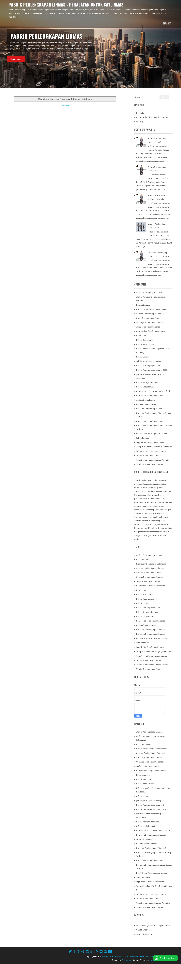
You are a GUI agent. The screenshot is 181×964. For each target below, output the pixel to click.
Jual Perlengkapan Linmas (148, 327)
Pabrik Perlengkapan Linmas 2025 (151, 370)
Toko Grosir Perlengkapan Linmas (151, 451)
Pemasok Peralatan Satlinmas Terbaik (153, 391)
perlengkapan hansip (145, 400)
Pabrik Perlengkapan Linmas (149, 365)
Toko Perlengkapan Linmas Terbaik (152, 460)
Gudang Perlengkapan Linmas (149, 322)
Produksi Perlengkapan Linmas (150, 408)
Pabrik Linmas (142, 357)
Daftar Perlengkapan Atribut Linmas (152, 117)
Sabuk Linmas (142, 438)
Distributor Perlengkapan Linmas (151, 309)
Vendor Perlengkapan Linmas (149, 464)
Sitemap (140, 121)
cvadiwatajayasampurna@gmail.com (153, 925)
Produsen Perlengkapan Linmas (150, 421)
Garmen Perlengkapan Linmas (150, 313)
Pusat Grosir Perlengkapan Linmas (151, 433)
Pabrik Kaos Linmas (145, 344)
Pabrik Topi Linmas (145, 386)
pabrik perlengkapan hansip (148, 361)
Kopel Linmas (142, 335)
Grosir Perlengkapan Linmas (149, 318)
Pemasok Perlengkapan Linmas (150, 395)
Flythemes (126, 960)
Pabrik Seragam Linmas (147, 382)
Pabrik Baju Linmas (144, 340)
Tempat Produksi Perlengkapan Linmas (154, 446)
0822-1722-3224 (144, 930)
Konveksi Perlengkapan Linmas (150, 331)
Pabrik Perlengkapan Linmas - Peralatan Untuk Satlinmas (65, 4)
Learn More (16, 59)
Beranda (167, 23)
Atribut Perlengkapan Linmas (149, 292)
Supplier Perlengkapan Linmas (150, 442)
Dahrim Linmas (143, 305)
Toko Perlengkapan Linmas (148, 455)
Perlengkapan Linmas (146, 404)
